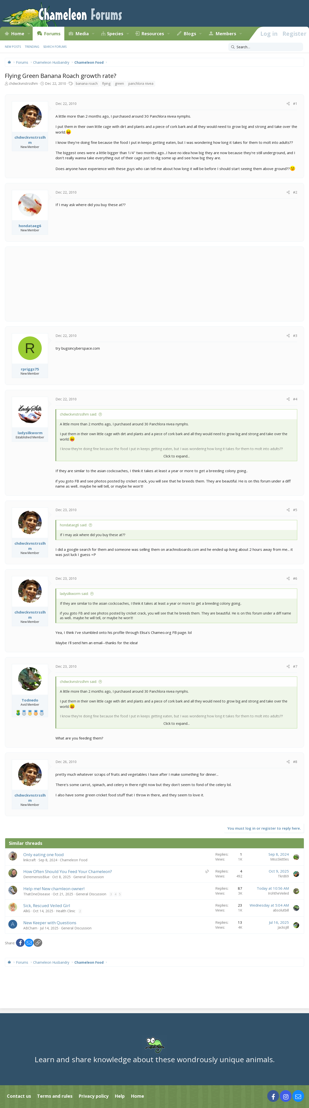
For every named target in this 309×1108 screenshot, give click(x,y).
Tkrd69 (283, 876)
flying (106, 83)
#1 (295, 103)
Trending (32, 47)
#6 (295, 578)
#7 (295, 666)
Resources (152, 34)
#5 (295, 509)
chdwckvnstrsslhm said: (78, 414)
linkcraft (29, 860)
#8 (295, 761)
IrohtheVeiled (278, 893)
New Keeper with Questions (49, 922)
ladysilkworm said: (74, 593)
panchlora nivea (140, 83)
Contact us (19, 1096)
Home (17, 34)
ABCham (30, 928)
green (119, 83)
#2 (295, 192)
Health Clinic (65, 911)
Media (82, 34)
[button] (29, 33)
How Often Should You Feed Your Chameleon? (67, 871)
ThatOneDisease (36, 894)
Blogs (190, 34)
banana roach (87, 83)
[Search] (265, 47)
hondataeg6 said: (73, 525)
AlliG (26, 911)
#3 (295, 335)
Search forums (55, 47)
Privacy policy (93, 1096)
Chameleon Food (73, 860)
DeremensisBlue (36, 876)
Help (120, 1096)
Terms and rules (54, 1096)
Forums (52, 34)
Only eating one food (43, 854)
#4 (295, 399)
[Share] (288, 103)
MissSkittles (279, 859)
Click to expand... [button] (176, 456)
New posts (13, 47)
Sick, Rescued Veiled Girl (46, 905)
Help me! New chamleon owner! (53, 888)
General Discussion (88, 876)
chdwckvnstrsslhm (23, 83)
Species (115, 34)
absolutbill (281, 910)
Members (225, 34)
